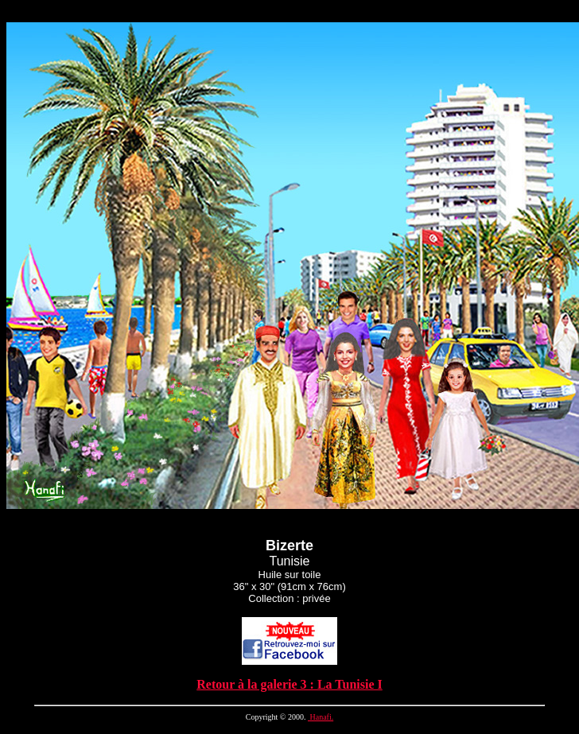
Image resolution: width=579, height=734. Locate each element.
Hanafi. (320, 717)
